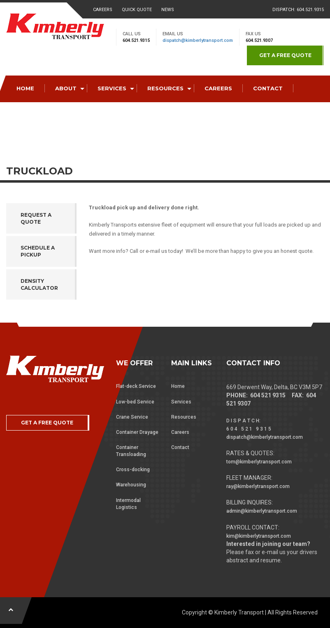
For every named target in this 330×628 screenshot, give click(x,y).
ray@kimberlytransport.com (258, 486)
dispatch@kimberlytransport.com (198, 40)
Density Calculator (39, 284)
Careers (102, 9)
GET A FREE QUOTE (285, 55)
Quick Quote (137, 9)
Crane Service (132, 417)
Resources (183, 417)
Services (181, 402)
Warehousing (131, 485)
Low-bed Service (135, 402)
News (167, 9)
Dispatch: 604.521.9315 (298, 9)
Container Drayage (137, 432)
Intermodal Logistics (128, 503)
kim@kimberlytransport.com (258, 536)
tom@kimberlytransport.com (259, 462)
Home (178, 386)
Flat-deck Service (136, 386)
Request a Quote (36, 218)
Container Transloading (131, 451)
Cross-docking (133, 469)
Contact (180, 447)
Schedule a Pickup (38, 251)
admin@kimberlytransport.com (261, 511)
